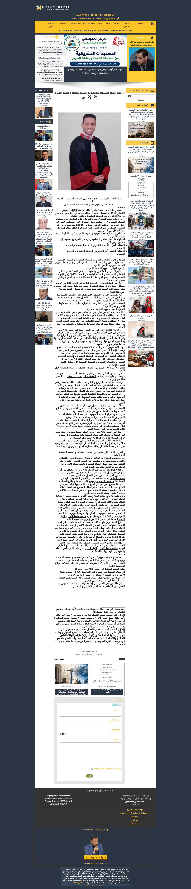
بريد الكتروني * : (115, 720)
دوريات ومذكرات (89, 23)
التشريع (140, 23)
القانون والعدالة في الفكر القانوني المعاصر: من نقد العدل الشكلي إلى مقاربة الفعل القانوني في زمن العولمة (50, 63)
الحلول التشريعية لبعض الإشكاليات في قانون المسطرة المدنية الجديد (50, 42)
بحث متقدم (141, 100)
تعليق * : (117, 739)
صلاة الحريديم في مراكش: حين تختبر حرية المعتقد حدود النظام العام (142, 43)
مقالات (116, 23)
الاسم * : (117, 710)
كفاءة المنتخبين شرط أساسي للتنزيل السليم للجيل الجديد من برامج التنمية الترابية (43, 262)
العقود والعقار (75, 23)
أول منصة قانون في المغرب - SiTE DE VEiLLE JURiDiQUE (95, 18)
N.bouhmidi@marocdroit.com (95, 863)
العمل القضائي (126, 25)
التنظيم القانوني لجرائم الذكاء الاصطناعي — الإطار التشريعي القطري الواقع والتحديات (141, 234)
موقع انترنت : (115, 730)
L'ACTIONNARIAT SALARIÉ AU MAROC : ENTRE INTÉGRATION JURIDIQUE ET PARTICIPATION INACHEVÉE (44, 99)
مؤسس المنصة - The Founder (95, 829)
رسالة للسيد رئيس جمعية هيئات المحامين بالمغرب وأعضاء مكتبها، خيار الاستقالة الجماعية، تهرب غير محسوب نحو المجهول (43, 237)
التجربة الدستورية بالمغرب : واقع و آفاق (49, 58)
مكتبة (108, 23)
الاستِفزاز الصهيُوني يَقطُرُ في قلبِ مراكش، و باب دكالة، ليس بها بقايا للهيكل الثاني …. (44, 328)
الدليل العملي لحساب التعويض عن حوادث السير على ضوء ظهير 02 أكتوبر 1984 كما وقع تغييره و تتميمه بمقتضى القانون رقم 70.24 (141, 343)
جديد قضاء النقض (51, 25)
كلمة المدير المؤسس (141, 37)
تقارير (100, 23)
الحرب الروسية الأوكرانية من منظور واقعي (107, 691)
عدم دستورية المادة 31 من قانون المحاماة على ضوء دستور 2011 (51, 79)
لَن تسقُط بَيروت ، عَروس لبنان (44, 127)
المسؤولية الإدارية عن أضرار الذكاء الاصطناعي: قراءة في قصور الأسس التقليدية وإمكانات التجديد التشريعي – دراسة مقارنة (141, 289)
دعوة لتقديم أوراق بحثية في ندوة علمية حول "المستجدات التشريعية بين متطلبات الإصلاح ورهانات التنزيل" (95, 71)
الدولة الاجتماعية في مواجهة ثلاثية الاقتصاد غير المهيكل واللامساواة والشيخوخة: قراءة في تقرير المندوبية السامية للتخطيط (49, 72)
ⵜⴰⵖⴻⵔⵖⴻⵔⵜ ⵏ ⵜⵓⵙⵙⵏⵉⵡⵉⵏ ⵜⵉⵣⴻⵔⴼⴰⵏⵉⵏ (95, 15)
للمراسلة (63, 23)
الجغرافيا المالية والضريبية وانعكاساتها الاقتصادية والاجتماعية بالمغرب (43, 306)
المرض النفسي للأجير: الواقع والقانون (141, 317)
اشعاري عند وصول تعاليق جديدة (107, 769)
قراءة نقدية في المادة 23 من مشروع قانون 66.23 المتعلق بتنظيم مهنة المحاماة (43, 284)
